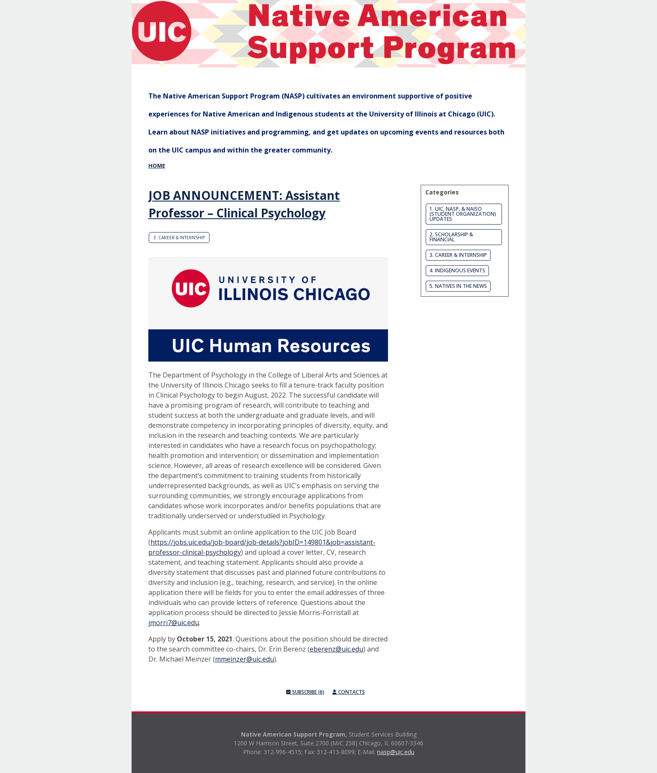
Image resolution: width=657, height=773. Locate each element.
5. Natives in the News (458, 286)
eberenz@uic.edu (336, 649)
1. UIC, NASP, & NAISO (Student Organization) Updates (462, 213)
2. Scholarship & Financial (451, 237)
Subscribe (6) (305, 691)
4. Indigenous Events (457, 270)
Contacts (348, 691)
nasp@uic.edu (395, 752)
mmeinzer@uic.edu (244, 659)
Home (156, 165)
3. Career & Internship (179, 237)
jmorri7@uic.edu (173, 622)
